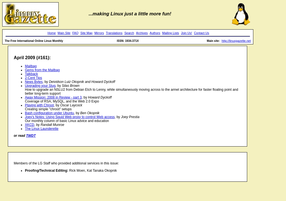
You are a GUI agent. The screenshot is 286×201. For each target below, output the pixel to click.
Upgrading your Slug (40, 86)
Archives (142, 33)
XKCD (29, 125)
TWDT (31, 136)
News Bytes (33, 82)
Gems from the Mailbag (42, 70)
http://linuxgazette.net (236, 40)
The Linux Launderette (41, 129)
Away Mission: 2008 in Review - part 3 (53, 97)
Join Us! (186, 33)
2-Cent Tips (33, 78)
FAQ (75, 33)
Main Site (64, 33)
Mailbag (31, 66)
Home (51, 33)
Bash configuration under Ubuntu (49, 113)
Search (129, 33)
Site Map (86, 33)
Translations (114, 33)
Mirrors (99, 33)
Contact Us (201, 33)
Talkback (31, 74)
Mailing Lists (170, 33)
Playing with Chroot (39, 105)
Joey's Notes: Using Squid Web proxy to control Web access (70, 117)
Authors (155, 33)
